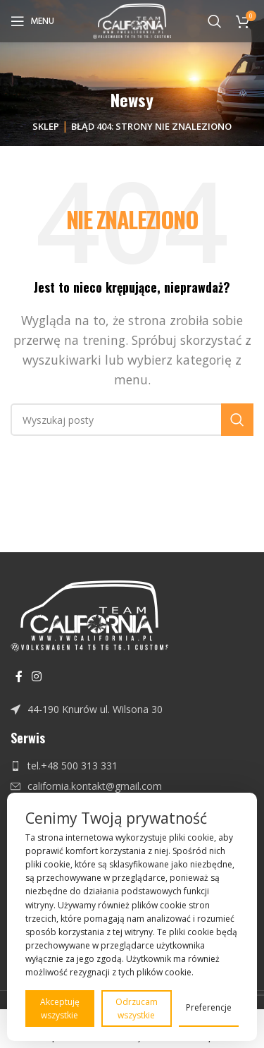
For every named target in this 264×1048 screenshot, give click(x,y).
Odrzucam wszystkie (136, 1008)
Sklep (45, 126)
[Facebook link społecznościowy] (19, 676)
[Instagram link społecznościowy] (36, 676)
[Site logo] (132, 20)
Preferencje (209, 1007)
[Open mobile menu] (32, 21)
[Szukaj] (215, 21)
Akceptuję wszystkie (60, 1008)
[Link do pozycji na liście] (132, 709)
